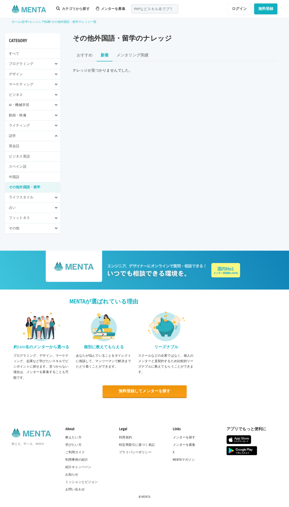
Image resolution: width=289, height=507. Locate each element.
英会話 (14, 146)
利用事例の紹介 (76, 459)
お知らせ (71, 474)
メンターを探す (184, 437)
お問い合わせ (75, 489)
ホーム (16, 22)
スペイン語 (17, 166)
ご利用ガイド (75, 452)
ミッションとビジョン (81, 482)
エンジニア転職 (39, 22)
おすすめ (85, 55)
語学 (25, 22)
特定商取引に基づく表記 (137, 444)
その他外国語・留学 (24, 187)
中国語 (14, 177)
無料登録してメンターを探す (145, 391)
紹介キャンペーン (78, 467)
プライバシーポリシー (135, 452)
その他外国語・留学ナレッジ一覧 (73, 22)
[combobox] (154, 8)
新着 (105, 55)
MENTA (146, 497)
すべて (14, 53)
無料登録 (265, 9)
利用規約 (125, 437)
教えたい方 (73, 437)
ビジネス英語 (19, 156)
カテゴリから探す (73, 8)
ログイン (239, 9)
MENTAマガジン (184, 459)
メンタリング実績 (132, 55)
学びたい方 (73, 444)
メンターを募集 (110, 8)
